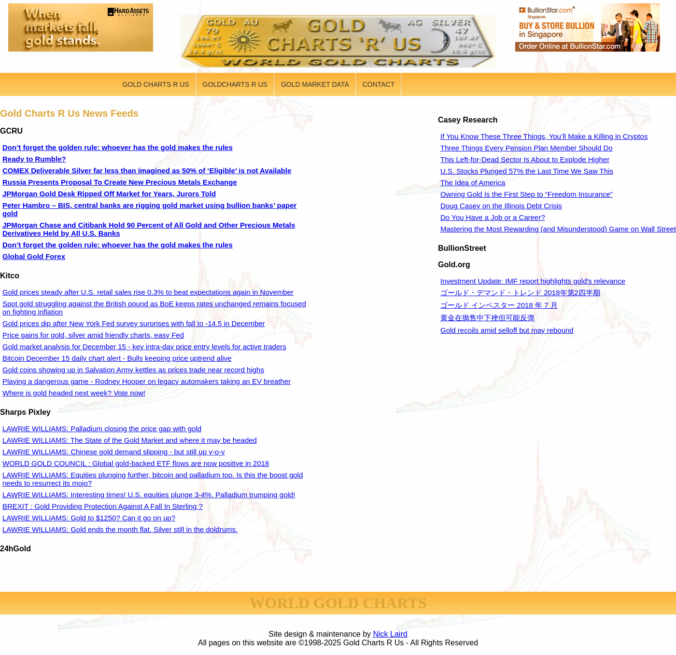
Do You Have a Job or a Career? (492, 217)
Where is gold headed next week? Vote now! (73, 393)
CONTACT (379, 84)
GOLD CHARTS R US (155, 84)
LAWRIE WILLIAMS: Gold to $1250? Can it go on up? (88, 518)
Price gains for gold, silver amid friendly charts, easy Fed (93, 335)
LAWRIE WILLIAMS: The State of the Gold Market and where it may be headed (129, 440)
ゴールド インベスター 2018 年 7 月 (499, 305)
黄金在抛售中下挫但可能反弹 (487, 318)
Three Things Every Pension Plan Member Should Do (526, 148)
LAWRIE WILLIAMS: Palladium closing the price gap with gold (101, 428)
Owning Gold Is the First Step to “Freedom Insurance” (526, 194)
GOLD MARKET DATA (315, 84)
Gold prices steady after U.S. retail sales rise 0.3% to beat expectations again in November (148, 292)
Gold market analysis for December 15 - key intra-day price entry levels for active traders (144, 346)
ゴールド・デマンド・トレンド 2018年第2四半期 (520, 292)
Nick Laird (390, 634)
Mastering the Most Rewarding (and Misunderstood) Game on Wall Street (558, 229)
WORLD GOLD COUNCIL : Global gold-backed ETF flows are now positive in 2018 (135, 463)
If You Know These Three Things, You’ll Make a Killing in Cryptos (544, 136)
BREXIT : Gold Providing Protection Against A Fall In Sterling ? (102, 506)
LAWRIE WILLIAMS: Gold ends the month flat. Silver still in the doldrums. (120, 529)
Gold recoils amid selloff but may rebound (507, 330)
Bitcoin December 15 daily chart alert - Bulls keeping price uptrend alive (116, 358)
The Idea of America (472, 182)
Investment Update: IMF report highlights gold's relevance (532, 281)
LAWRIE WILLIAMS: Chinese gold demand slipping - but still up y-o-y (113, 452)
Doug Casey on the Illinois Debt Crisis (501, 206)
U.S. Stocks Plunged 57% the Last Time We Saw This (526, 171)
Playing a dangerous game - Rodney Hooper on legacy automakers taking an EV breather (146, 381)
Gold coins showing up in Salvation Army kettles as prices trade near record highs (133, 370)
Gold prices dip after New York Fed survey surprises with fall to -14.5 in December (133, 323)
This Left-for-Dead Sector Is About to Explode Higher (524, 159)
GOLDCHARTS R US (235, 84)
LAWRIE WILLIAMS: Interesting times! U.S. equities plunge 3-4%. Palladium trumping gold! (148, 495)
